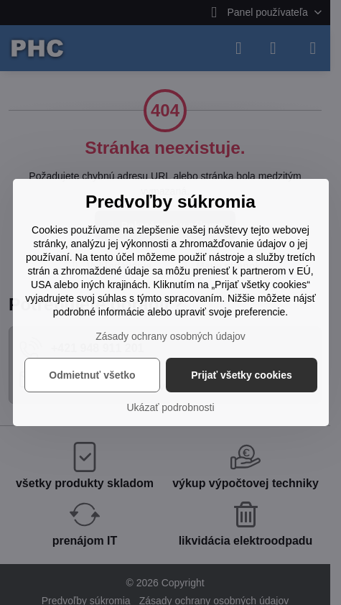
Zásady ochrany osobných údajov (170, 336)
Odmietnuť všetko (92, 375)
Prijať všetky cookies (241, 375)
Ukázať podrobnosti (171, 407)
